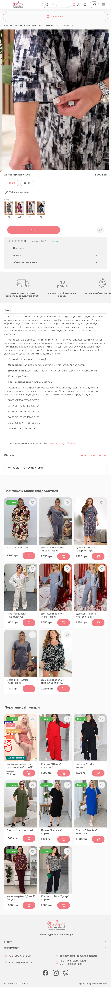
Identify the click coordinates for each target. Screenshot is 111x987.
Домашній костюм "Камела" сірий (87, 615)
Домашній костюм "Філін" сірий (52, 615)
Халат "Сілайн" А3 (17, 547)
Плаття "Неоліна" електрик (86, 832)
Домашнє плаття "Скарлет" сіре (86, 549)
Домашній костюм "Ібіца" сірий (18, 681)
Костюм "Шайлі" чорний (86, 766)
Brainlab (103, 983)
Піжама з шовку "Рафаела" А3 (16, 615)
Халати (71, 443)
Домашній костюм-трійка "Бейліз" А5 (53, 681)
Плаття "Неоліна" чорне (51, 832)
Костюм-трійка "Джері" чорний (55, 898)
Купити (34, 230)
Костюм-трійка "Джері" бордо (21, 898)
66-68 (11, 183)
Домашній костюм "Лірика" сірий (52, 549)
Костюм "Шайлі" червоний (51, 766)
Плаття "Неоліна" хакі (20, 830)
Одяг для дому (57, 443)
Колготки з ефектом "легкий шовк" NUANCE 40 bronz (21, 766)
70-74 (27, 183)
